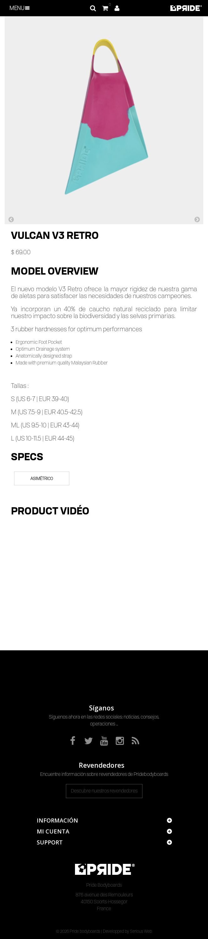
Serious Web (141, 931)
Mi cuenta (53, 831)
